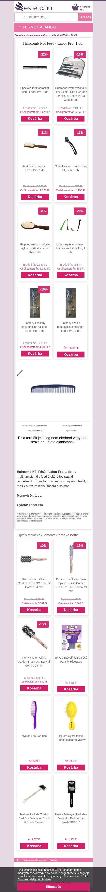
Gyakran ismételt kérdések (34, 860)
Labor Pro (36, 505)
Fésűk (74, 35)
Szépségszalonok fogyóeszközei (31, 35)
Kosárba (35, 119)
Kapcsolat (54, 860)
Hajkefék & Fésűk (60, 35)
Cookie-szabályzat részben (34, 879)
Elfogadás (53, 886)
